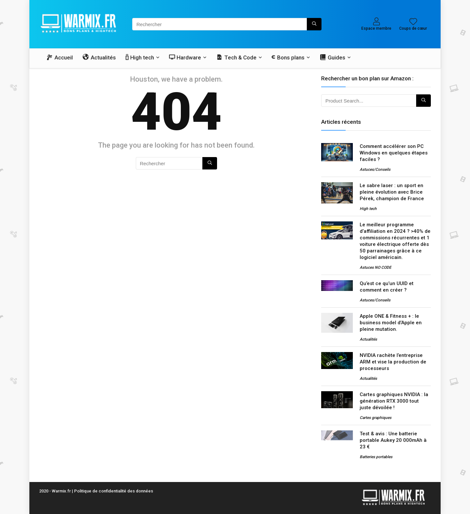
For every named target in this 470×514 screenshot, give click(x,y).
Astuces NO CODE (375, 267)
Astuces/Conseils (375, 169)
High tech (368, 208)
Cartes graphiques (375, 417)
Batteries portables (376, 457)
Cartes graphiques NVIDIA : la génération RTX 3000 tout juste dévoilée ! (394, 401)
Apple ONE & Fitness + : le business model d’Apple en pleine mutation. (391, 322)
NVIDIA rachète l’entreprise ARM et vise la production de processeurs (393, 361)
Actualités (368, 339)
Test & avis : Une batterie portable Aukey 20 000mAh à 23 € (393, 440)
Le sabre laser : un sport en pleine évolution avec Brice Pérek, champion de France (392, 192)
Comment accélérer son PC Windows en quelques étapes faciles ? (394, 152)
